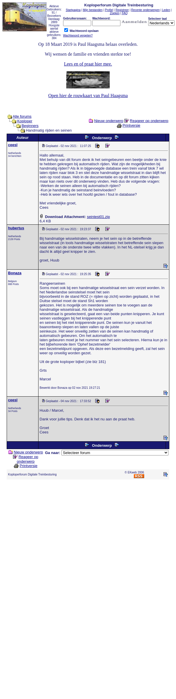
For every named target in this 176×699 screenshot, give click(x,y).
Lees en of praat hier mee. (88, 63)
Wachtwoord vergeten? (78, 35)
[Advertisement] (87, 551)
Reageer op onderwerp (149, 121)
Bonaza (14, 273)
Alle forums (22, 116)
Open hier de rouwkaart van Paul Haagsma (88, 95)
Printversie (131, 125)
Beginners (29, 126)
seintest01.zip (98, 217)
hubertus (16, 228)
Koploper (24, 121)
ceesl (13, 145)
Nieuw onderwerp (108, 121)
